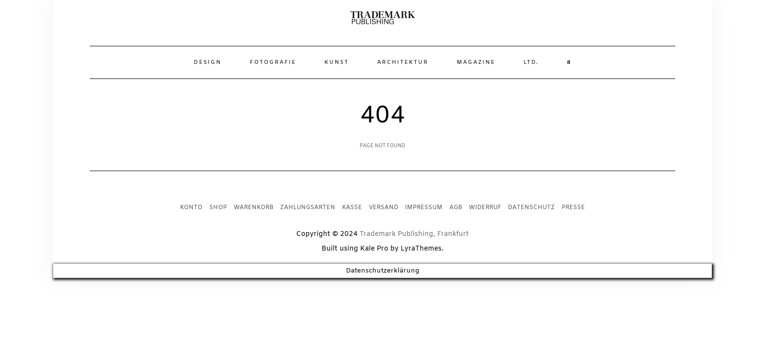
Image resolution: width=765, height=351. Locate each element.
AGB (455, 208)
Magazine (476, 62)
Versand (383, 208)
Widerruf (485, 208)
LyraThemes (421, 249)
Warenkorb (253, 208)
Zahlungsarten (307, 208)
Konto (191, 208)
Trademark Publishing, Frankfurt (414, 234)
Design (207, 62)
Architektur (402, 62)
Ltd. (531, 62)
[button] (382, 18)
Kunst (336, 62)
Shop (218, 208)
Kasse (352, 208)
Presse (573, 208)
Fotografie (273, 62)
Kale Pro (374, 249)
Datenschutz (531, 208)
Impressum (424, 208)
